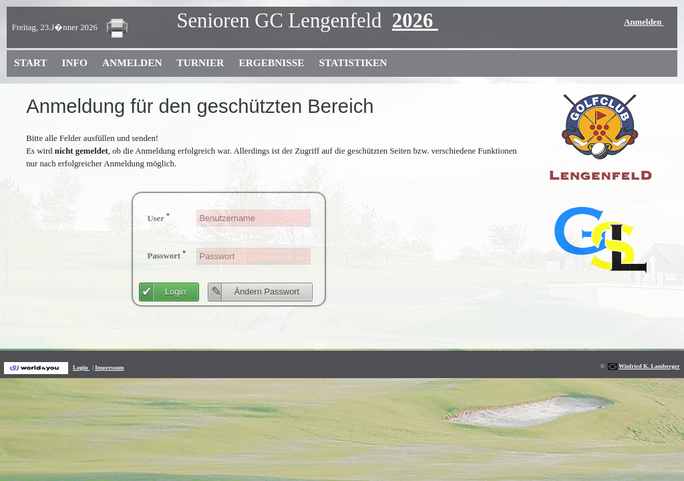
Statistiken (353, 62)
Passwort (166, 255)
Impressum (109, 367)
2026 (415, 20)
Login (175, 292)
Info (75, 62)
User (158, 217)
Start (30, 62)
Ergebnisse (271, 62)
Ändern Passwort (266, 292)
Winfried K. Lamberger (643, 366)
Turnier (200, 62)
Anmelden (643, 22)
